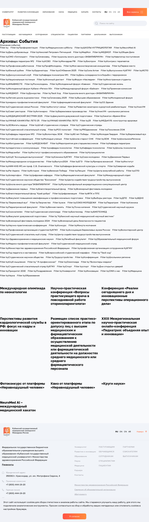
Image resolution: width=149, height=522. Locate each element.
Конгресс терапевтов (113, 61)
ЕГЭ (76, 161)
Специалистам (57, 34)
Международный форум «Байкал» (76, 88)
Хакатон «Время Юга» (110, 116)
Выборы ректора (98, 198)
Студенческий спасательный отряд (23, 129)
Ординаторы (37, 70)
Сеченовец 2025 (54, 97)
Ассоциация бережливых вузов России (85, 230)
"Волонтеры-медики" (96, 262)
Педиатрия (108, 202)
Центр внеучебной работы (105, 170)
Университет (8, 12)
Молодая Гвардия (104, 134)
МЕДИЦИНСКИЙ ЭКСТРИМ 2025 (21, 116)
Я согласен (74, 516)
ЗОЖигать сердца (13, 125)
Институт (124, 161)
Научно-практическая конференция (23, 225)
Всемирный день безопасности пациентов (79, 220)
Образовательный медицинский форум (113, 239)
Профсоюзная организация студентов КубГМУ (29, 230)
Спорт (64, 266)
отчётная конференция (16, 138)
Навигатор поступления (123, 56)
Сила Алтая (88, 70)
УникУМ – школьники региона (109, 111)
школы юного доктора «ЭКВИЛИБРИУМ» (77, 56)
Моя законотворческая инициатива (87, 66)
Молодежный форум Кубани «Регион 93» (26, 88)
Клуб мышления (12, 262)
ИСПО (141, 70)
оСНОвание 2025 (63, 70)
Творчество (40, 202)
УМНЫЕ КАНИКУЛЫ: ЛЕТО (59, 120)
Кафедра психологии (89, 148)
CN (114, 12)
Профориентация (24, 47)
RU (106, 12)
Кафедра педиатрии (115, 143)
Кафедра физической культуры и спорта (80, 166)
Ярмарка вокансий (99, 161)
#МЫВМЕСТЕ (11, 84)
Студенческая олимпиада (42, 211)
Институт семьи (53, 106)
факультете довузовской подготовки (68, 116)
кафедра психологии (56, 148)
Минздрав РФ (64, 61)
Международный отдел (113, 175)
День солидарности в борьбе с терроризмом (98, 75)
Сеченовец (39, 56)
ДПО (120, 198)
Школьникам (100, 34)
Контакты (96, 12)
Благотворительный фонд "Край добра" (25, 193)
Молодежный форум (117, 97)
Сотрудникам (41, 34)
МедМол (82, 52)
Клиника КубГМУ (58, 157)
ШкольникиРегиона (125, 138)
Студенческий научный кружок (113, 207)
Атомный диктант (50, 79)
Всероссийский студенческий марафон (64, 252)
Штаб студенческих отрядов (48, 125)
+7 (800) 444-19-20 (15, 484)
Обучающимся (25, 34)
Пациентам (73, 34)
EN (110, 12)
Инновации (88, 271)
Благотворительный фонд (48, 189)
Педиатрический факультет (19, 207)
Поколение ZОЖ (112, 129)
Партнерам (86, 34)
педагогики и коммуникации (19, 148)
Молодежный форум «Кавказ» (70, 84)
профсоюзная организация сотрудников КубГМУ (102, 248)
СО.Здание (103, 102)
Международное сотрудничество (22, 161)
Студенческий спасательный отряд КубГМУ (27, 266)
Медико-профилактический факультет (24, 243)
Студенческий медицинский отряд (74, 243)
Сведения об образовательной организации (95, 489)
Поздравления (40, 271)
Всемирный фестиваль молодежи (90, 189)
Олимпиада (68, 262)
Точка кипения (78, 207)
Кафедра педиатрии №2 (17, 61)
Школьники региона (115, 257)
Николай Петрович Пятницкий (50, 52)
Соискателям (11, 211)
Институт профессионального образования (49, 152)
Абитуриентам (12, 143)
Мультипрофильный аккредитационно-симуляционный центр (90, 184)
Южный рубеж (12, 70)
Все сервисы (133, 12)
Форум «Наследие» (80, 79)
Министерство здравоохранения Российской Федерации (35, 248)
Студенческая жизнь (108, 84)
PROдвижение (85, 129)
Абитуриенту (80, 494)
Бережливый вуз (133, 134)
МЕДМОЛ (102, 52)
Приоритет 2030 (13, 271)
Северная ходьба (121, 166)
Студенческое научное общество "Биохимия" (28, 179)
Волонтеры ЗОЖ (49, 134)
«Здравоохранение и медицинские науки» (27, 239)
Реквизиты (8, 464)
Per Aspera (9, 170)
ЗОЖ (102, 138)
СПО (132, 170)
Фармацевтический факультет (75, 175)
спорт (81, 266)
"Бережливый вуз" (14, 202)
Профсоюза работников (17, 66)
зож (59, 202)
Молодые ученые (48, 138)
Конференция (86, 257)
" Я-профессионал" (42, 262)
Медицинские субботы (56, 47)
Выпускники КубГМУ (116, 70)
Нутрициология (91, 152)
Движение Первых (116, 157)
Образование (49, 12)
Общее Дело (123, 52)
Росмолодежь (36, 84)
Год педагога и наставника (18, 252)
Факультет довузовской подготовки (23, 216)
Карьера (84, 12)
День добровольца (14, 52)
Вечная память (52, 207)
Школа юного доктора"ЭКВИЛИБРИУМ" (25, 184)
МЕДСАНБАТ (37, 143)
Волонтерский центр (127, 230)
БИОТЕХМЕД (96, 211)
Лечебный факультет (71, 239)
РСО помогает (59, 129)
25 (85, 120)
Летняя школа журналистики (19, 97)
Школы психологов (121, 148)
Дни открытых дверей (107, 266)
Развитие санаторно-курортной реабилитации (97, 106)
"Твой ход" (101, 252)
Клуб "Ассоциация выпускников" (21, 157)
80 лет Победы (76, 134)
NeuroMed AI (125, 47)
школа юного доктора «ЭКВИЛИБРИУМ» (88, 93)
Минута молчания (82, 225)
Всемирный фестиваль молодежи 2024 (25, 220)
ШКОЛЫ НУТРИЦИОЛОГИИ (93, 47)
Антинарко (37, 111)
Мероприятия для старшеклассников (74, 143)
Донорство (30, 93)
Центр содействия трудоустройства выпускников (79, 234)
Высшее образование (84, 97)
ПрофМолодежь (49, 66)
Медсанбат (10, 152)
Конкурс (57, 225)
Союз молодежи (87, 157)
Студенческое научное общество (22, 257)
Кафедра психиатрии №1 (50, 75)
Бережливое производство (68, 111)
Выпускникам (116, 34)
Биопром (87, 61)
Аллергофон (10, 175)
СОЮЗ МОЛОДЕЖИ (82, 202)
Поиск (96, 23)
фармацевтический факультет (71, 102)
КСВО (43, 61)
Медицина (72, 12)
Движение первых (14, 189)
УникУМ (136, 106)
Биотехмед (72, 211)
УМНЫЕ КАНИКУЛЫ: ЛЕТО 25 (19, 120)
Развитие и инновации (28, 12)
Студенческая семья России (19, 106)
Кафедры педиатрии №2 (17, 134)
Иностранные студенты (114, 79)
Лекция (77, 170)
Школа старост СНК (78, 138)
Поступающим (8, 34)
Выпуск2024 (57, 161)
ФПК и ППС (89, 193)
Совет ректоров (12, 111)
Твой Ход (52, 93)
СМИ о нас (110, 271)
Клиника (129, 202)
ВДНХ (136, 198)
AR (119, 12)
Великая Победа (54, 170)
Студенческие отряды (86, 125)
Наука (61, 12)
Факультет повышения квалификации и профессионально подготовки (41, 198)
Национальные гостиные (17, 79)
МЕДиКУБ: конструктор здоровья (115, 120)
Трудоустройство (59, 257)
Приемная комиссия (116, 88)
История (30, 170)
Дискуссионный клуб (15, 75)
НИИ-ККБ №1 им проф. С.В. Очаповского (26, 166)
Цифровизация (65, 193)
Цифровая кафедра (38, 175)
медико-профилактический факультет (24, 102)
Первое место (123, 66)
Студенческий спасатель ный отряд (23, 234)
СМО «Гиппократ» (13, 56)
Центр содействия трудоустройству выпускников (90, 179)
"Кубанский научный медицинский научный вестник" (81, 216)
